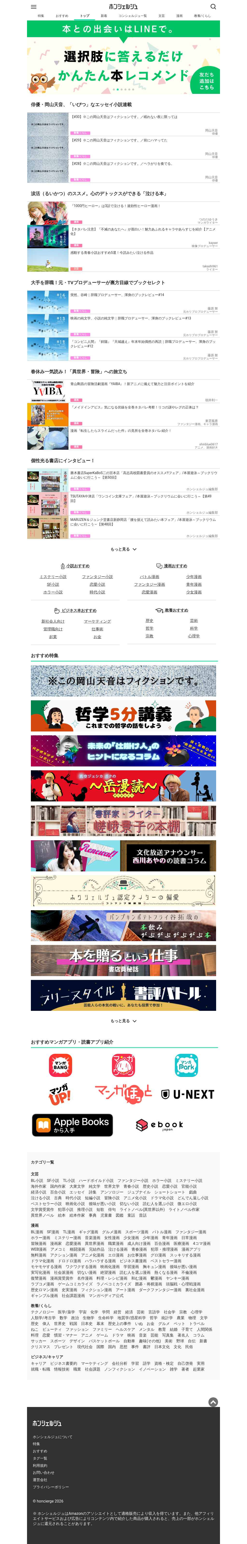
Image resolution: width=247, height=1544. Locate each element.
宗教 (149, 636)
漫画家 (56, 1243)
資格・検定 (164, 1363)
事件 (135, 1346)
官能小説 (189, 1186)
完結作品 (96, 1249)
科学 (194, 628)
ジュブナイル (139, 1192)
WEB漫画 (39, 1249)
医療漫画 (181, 1243)
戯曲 (193, 1192)
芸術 (194, 620)
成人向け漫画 (139, 1243)
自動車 (129, 1341)
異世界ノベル (42, 1215)
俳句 (112, 1209)
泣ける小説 (40, 1198)
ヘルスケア (125, 1329)
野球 (180, 1341)
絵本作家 (77, 1215)
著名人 (183, 1335)
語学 (147, 1363)
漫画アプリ (191, 1249)
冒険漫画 (38, 1243)
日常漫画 (189, 1237)
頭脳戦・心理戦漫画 (183, 1284)
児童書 (106, 1215)
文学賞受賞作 (42, 1209)
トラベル (197, 1323)
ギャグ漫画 (88, 1232)
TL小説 (69, 1180)
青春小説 (131, 1186)
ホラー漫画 (40, 1237)
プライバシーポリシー (51, 1487)
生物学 (88, 1318)
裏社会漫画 (195, 1290)
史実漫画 (69, 1290)
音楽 (143, 1335)
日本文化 (162, 1346)
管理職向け (53, 629)
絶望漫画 (108, 1272)
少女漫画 (194, 592)
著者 (185, 1369)
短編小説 (92, 1198)
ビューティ (52, 1329)
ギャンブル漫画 (44, 1295)
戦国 (73, 1323)
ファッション (77, 1329)
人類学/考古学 (43, 1318)
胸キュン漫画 (154, 1266)
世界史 (60, 1323)
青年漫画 (194, 584)
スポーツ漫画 (136, 1232)
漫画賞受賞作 (61, 1278)
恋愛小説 (97, 584)
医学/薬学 (66, 1312)
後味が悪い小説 (102, 1203)
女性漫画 (112, 1237)
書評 (147, 1346)
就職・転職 (40, 1369)
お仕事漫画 (137, 1255)
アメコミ (58, 1249)
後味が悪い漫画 (183, 1266)
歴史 (149, 620)
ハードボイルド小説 (96, 1180)
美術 (168, 1341)
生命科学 (106, 1318)
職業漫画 (116, 1243)
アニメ (87, 1335)
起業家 (199, 1369)
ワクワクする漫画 (81, 1266)
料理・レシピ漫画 (111, 1278)
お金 (97, 636)
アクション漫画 (63, 1255)
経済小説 (38, 1192)
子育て (187, 1329)
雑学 (174, 1369)
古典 (58, 1198)
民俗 (189, 1346)
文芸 (161, 16)
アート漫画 (125, 1290)
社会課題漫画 (73, 1295)
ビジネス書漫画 (133, 1261)
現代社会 (85, 1346)
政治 (75, 1318)
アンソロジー (112, 1192)
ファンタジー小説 (97, 576)
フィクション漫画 (96, 1290)
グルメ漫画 (111, 1232)
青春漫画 (139, 1249)
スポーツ (58, 1341)
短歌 (100, 1209)
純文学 (94, 1186)
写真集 (168, 1335)
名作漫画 (85, 1278)
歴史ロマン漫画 (44, 1290)
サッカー (38, 1341)
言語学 (154, 1312)
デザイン (77, 1341)
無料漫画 (38, 1255)
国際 (100, 1346)
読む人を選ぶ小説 (158, 1203)
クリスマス (40, 1346)
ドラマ (118, 1335)
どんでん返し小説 (193, 1198)
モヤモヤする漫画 (46, 1266)
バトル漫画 (149, 576)
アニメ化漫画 (92, 1255)
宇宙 (83, 1312)
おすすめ (62, 16)
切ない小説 (129, 1203)
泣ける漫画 (118, 1249)
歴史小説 (150, 1186)
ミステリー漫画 (67, 1237)
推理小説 (85, 1209)
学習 (135, 1363)
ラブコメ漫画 (42, 1284)
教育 (162, 1329)
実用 (201, 1363)
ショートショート (169, 1192)
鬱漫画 (156, 1278)
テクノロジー (42, 1312)
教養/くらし (202, 16)
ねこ (35, 1329)
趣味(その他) (150, 1341)
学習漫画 (131, 1266)
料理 (35, 1335)
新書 (203, 1341)
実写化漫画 (40, 1272)
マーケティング (97, 621)
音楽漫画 (92, 1237)
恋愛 (46, 1335)
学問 (106, 1312)
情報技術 (61, 1369)
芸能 (154, 1335)
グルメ (164, 1323)
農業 (181, 1318)
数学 (63, 1318)
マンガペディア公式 (106, 1295)
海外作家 (38, 1186)
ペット (179, 1323)
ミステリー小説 (53, 576)
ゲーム (102, 1335)
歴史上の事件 (119, 1323)
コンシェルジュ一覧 (133, 16)
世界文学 (112, 1186)
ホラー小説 (53, 592)
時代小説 (97, 592)
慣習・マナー (65, 1335)
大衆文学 (77, 1186)
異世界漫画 (94, 1243)
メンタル (146, 1329)
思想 (123, 1346)
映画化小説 (75, 1203)
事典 (92, 1215)
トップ (84, 16)
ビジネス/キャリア (47, 1357)
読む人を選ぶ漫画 (135, 1272)
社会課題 (92, 1369)
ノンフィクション (119, 1369)
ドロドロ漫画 (69, 1261)
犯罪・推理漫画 (164, 1249)
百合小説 (58, 1192)
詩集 (92, 1192)
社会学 (169, 1312)
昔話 (143, 1215)
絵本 (62, 1215)
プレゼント (63, 1346)
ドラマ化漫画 (42, 1261)
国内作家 (58, 1186)
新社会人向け (53, 621)
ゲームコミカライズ (75, 1284)
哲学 (149, 628)
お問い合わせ (44, 1472)
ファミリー (102, 1329)
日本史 (87, 1323)
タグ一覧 (40, 1458)
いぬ (139, 1323)
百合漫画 (162, 1243)
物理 (192, 1318)
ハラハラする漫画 (100, 1261)
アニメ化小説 (135, 1198)
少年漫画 (194, 576)
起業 (53, 636)
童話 (131, 1215)
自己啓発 (185, 1363)
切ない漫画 (86, 1272)
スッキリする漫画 (185, 1255)
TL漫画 (69, 1232)
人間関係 (204, 1329)
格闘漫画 (77, 1249)
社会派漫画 (63, 1272)
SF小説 (53, 584)
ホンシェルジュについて (53, 1437)
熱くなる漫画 (166, 1272)
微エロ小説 (187, 1203)
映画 (131, 1335)
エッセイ (77, 1192)
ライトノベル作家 (184, 1209)
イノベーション (152, 1369)
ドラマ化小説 (162, 1198)
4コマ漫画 (202, 1243)
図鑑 (120, 1215)
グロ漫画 (158, 1255)
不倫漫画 (189, 1272)
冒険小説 (112, 1198)
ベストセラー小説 (46, 1203)
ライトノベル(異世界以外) (142, 1209)
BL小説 (37, 1180)
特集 (41, 16)
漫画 (179, 16)
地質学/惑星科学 (131, 1318)
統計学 (167, 1318)
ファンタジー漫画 (149, 584)
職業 (77, 1369)
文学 (204, 1318)
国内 (112, 1346)
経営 (117, 1312)
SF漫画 (53, 1232)
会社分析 (119, 1363)
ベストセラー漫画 (166, 1261)
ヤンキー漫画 (177, 1278)
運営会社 (40, 1480)
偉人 (46, 1323)
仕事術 (97, 629)
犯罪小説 (65, 1209)
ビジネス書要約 (63, 1363)
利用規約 (40, 1465)
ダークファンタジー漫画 (160, 1290)
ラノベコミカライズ (113, 1284)
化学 (94, 1312)
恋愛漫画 (149, 592)
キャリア (38, 1363)
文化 (177, 1346)
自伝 (192, 1341)
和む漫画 (139, 1278)
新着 (104, 16)
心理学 (194, 636)
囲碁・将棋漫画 (148, 1284)
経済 (129, 1312)
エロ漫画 (116, 1255)
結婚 (174, 1329)
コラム (199, 1335)
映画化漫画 (110, 1266)
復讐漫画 (38, 1278)
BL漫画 (37, 1232)
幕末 (100, 1323)
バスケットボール (104, 1341)
